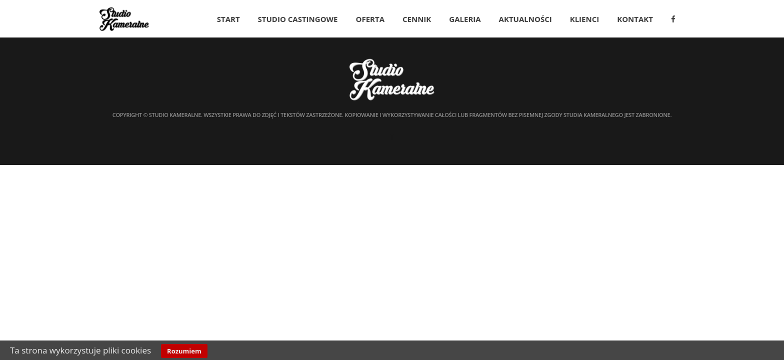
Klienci (585, 19)
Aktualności (525, 19)
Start (228, 19)
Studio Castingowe (298, 19)
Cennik (416, 19)
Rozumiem (184, 351)
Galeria (464, 19)
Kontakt (635, 19)
